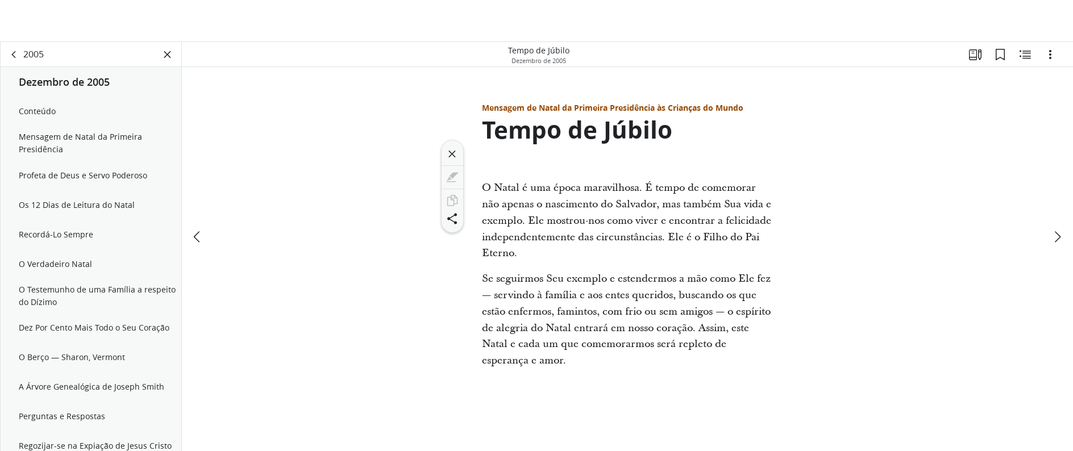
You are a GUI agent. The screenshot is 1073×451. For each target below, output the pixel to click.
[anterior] (197, 237)
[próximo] (1057, 237)
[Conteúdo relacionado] (1025, 54)
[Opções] (1050, 54)
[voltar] (14, 54)
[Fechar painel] (168, 54)
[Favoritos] (1000, 54)
